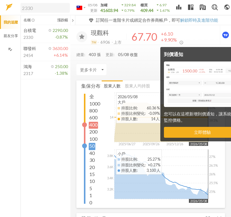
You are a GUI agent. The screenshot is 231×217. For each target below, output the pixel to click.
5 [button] (90, 188)
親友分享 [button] (11, 35)
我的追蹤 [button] (11, 22)
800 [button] (93, 110)
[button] (44, 7)
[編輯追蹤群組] (10, 49)
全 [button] (91, 96)
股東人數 (112, 85)
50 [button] (92, 146)
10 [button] (92, 181)
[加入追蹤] (81, 36)
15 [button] (92, 174)
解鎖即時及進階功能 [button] (199, 20)
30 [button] (92, 160)
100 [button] (93, 139)
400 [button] (93, 124)
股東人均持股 (137, 85)
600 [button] (93, 117)
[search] (45, 8)
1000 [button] (94, 103)
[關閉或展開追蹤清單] (73, 20)
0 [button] (90, 202)
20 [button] (92, 167)
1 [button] (90, 195)
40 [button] (92, 153)
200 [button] (93, 131)
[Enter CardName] (91, 69)
